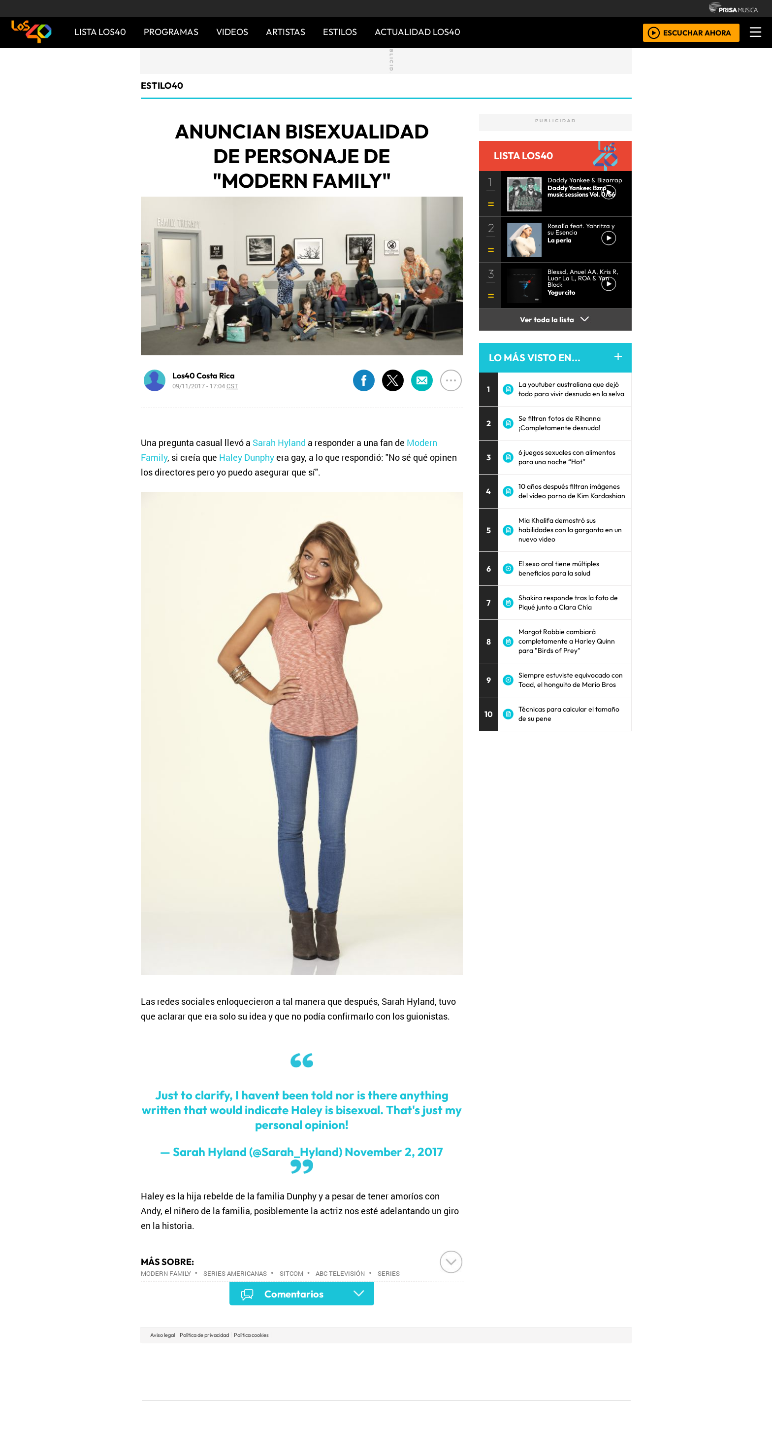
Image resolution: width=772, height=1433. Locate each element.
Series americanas (235, 1273)
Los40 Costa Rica (203, 375)
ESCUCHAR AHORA (697, 32)
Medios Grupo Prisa (186, 1389)
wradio (369, 1371)
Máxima (471, 1371)
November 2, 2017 (394, 1151)
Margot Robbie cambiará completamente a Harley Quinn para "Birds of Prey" (566, 641)
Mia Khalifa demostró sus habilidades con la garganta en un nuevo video (570, 530)
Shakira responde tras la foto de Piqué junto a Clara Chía (568, 602)
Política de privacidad (204, 1334)
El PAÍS (273, 1357)
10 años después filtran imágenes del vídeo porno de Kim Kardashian (571, 491)
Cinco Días (407, 1371)
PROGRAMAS (171, 31)
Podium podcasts (267, 1384)
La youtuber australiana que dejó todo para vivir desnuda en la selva (571, 389)
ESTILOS (340, 31)
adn (528, 1357)
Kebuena (566, 1371)
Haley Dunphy (246, 457)
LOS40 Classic (500, 1371)
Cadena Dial (530, 1371)
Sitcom (291, 1273)
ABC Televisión (340, 1273)
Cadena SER (464, 1357)
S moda (445, 1399)
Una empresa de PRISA (186, 1365)
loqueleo (487, 1399)
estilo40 (162, 85)
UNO (341, 1371)
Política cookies (251, 1334)
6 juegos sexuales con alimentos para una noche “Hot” (566, 457)
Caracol (564, 1357)
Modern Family (166, 1273)
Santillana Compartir (419, 1357)
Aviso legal (162, 1334)
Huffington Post (286, 1371)
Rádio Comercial (579, 1399)
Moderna (316, 1399)
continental (444, 1371)
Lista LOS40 (100, 31)
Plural (362, 1399)
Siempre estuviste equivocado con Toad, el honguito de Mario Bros (570, 680)
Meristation (535, 1399)
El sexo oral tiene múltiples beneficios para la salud (558, 568)
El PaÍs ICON (405, 1399)
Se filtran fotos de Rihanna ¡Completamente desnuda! (559, 423)
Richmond (267, 1399)
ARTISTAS (285, 31)
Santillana (366, 1357)
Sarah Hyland (279, 442)
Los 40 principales (320, 1357)
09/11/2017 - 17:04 (205, 385)
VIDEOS (232, 31)
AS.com (495, 1357)
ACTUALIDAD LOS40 (417, 31)
